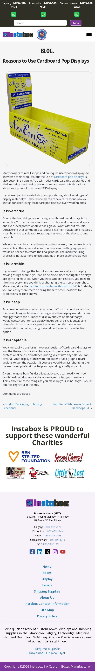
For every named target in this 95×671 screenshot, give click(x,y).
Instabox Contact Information (47, 604)
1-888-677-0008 (52, 535)
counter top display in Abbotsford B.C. (53, 286)
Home (47, 566)
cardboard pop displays (69, 177)
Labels (47, 585)
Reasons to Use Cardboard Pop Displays (46, 60)
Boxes (47, 573)
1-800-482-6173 (52, 527)
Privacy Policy (47, 616)
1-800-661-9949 (54, 531)
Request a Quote (47, 649)
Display (47, 579)
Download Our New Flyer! (47, 653)
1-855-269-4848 (56, 539)
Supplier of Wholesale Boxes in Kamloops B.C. (72, 406)
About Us (47, 597)
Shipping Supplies (47, 591)
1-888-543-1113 (50, 544)
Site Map (47, 610)
